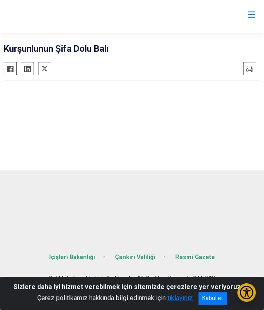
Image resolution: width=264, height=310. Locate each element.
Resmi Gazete (195, 257)
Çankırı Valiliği (135, 257)
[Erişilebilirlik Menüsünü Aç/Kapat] (246, 292)
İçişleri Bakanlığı (72, 257)
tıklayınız (180, 298)
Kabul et (212, 298)
